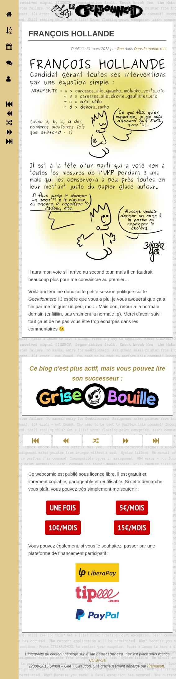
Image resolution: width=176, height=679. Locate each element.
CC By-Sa (97, 660)
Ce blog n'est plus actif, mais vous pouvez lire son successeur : (97, 387)
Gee (120, 49)
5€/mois (131, 508)
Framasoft (155, 666)
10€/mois (63, 528)
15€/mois (132, 528)
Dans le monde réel (150, 49)
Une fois (63, 508)
